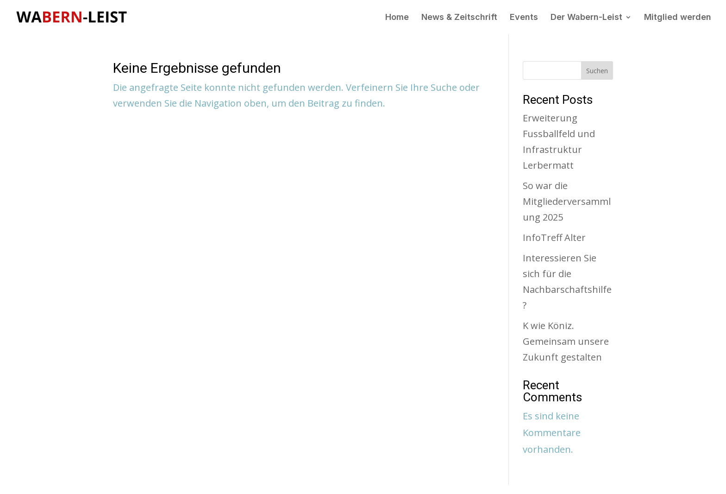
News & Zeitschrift (459, 18)
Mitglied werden (677, 18)
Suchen (597, 70)
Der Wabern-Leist (586, 18)
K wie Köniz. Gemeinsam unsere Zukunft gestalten (566, 341)
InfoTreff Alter (554, 237)
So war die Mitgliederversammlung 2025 (567, 201)
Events (524, 18)
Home (397, 18)
